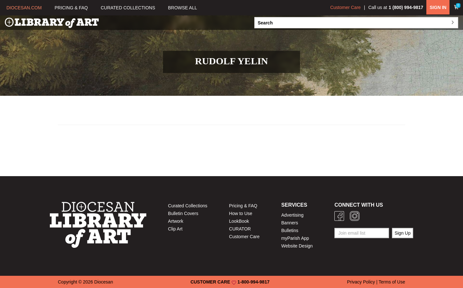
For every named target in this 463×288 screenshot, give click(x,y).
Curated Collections (187, 205)
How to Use (240, 213)
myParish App (295, 238)
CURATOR (240, 228)
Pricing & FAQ (243, 205)
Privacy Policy (361, 281)
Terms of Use (392, 281)
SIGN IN (438, 7)
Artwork (175, 221)
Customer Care (345, 7)
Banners (289, 222)
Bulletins (289, 230)
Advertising (292, 215)
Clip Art (175, 228)
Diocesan (103, 281)
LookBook (239, 221)
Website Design (297, 245)
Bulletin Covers (183, 213)
